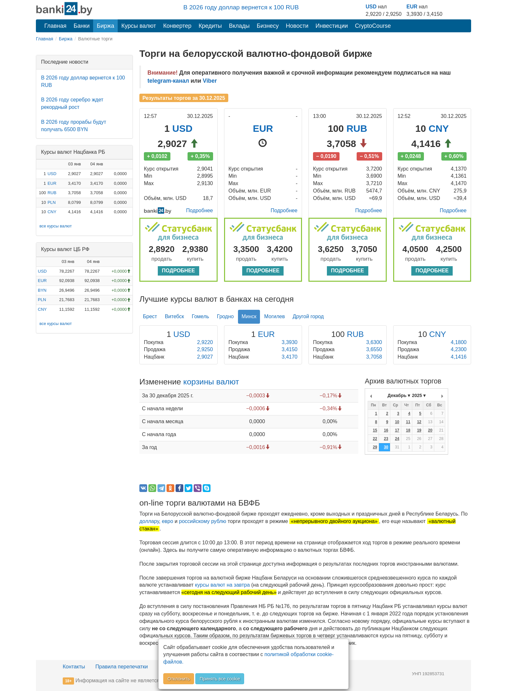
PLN (52, 202)
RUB (52, 192)
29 (375, 447)
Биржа (105, 26)
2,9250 (205, 349)
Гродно (225, 316)
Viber (210, 81)
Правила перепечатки (121, 666)
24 (397, 438)
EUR (411, 6)
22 (375, 438)
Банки (82, 26)
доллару (149, 521)
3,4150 (289, 349)
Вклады (239, 26)
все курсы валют (55, 226)
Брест (150, 316)
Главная (55, 26)
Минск (249, 316)
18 (408, 430)
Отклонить (178, 678)
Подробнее (199, 210)
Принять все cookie (220, 678)
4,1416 (459, 357)
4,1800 (459, 342)
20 (430, 430)
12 (419, 422)
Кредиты (210, 26)
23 (386, 438)
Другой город (308, 316)
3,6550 (374, 349)
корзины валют (211, 381)
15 (375, 430)
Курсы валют (138, 26)
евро (167, 521)
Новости (297, 26)
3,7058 (374, 357)
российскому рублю (202, 521)
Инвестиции (332, 26)
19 (419, 430)
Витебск (174, 316)
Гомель (200, 316)
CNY (52, 211)
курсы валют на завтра (222, 585)
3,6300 (374, 342)
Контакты (74, 666)
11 (408, 422)
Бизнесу (268, 26)
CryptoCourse (373, 26)
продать (161, 259)
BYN (42, 290)
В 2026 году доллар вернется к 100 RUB (241, 7)
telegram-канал (168, 81)
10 (397, 422)
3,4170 (289, 357)
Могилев (274, 316)
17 (397, 430)
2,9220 (205, 342)
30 (386, 447)
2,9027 (205, 357)
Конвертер (177, 26)
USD (371, 6)
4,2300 (459, 349)
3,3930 (289, 342)
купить (195, 259)
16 (386, 430)
